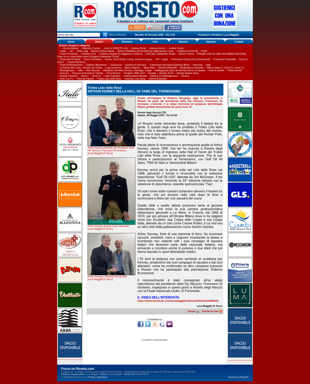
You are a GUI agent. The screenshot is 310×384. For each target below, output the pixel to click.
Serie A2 (96, 76)
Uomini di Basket (157, 78)
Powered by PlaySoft (238, 377)
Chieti (204, 51)
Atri (71, 51)
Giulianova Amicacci (136, 65)
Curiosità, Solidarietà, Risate (161, 53)
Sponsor (211, 41)
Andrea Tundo (176, 48)
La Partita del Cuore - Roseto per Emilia (81, 67)
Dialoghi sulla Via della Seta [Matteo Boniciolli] (221, 53)
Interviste (197, 65)
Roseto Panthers (69, 76)
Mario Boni (149, 67)
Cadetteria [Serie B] (187, 51)
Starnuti (183, 41)
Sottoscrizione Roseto (135, 76)
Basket (99, 41)
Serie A (85, 76)
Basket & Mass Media (102, 51)
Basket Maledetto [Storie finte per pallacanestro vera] (145, 51)
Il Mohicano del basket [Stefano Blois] (169, 65)
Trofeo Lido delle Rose (109, 78)
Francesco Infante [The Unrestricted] (191, 59)
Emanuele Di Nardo (70, 59)
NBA (80, 70)
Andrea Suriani (157, 48)
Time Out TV (66, 78)
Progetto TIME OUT (134, 73)
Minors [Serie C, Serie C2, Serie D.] (225, 67)
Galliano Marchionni (96, 65)
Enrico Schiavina (93, 59)
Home (71, 41)
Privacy (91, 377)
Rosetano (127, 41)
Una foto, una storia (135, 78)
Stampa (193, 311)
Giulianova (116, 65)
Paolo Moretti (235, 70)
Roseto (152, 73)
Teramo (185, 76)
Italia (208, 65)
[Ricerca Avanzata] (117, 35)
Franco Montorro (76, 62)
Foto (155, 41)
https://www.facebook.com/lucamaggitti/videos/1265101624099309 (177, 300)
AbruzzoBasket (71, 48)
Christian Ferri (88, 53)
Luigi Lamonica (113, 67)
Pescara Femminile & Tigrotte (87, 73)
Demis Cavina (186, 53)
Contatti (238, 41)
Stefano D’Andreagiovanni (164, 76)
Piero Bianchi (114, 73)
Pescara (64, 73)
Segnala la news (212, 311)
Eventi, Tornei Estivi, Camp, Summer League (128, 59)
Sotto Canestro (112, 76)
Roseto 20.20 (166, 73)
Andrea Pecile (138, 48)
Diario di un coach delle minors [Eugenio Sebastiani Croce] (88, 56)
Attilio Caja (82, 51)
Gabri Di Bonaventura (71, 65)
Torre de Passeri (85, 78)
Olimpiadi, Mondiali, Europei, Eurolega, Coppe (127, 70)
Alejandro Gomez (91, 48)
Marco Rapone (132, 67)
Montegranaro (67, 70)
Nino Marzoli (93, 70)
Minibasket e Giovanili (191, 67)
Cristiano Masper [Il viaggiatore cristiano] (120, 53)
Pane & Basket (216, 70)
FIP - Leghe (162, 59)
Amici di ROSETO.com (116, 48)
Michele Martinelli (167, 67)
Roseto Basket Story (187, 73)
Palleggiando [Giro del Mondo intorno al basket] (180, 70)
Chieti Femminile (69, 53)
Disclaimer (102, 377)
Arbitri (63, 51)
